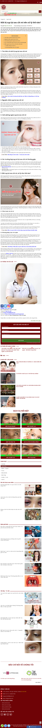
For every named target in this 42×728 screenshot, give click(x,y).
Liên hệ (2, 479)
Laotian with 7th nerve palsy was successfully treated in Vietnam (9, 349)
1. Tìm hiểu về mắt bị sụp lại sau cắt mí (12, 37)
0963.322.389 (8, 311)
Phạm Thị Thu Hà (8, 25)
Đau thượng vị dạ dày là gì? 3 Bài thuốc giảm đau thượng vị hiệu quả (12, 564)
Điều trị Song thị (10, 442)
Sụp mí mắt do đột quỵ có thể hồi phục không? (27, 373)
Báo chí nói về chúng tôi (21, 665)
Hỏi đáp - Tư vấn (4, 477)
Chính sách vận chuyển (6, 704)
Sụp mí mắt (9, 19)
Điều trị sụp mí (31, 457)
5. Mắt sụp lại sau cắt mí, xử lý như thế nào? (13, 44)
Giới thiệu (3, 464)
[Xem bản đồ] (23, 691)
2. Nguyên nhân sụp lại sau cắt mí (11, 39)
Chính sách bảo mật (6, 702)
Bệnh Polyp (3, 475)
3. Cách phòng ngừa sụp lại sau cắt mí (12, 40)
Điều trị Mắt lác (31, 426)
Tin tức (2, 470)
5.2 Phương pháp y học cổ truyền (12, 47)
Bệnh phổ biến (4, 472)
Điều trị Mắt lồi (10, 457)
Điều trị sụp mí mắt (10, 426)
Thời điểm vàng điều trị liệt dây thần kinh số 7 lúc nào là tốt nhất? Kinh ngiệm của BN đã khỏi (30, 350)
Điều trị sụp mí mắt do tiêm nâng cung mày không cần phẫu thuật (22, 230)
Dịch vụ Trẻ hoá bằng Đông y (31, 442)
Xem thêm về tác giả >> (36, 320)
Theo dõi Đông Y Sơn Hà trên (23, 25)
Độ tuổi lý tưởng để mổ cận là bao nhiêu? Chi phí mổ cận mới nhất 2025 (12, 527)
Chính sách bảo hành (6, 709)
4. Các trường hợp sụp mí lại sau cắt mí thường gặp (15, 42)
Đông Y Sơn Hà (9, 253)
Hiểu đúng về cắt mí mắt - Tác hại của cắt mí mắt (18, 154)
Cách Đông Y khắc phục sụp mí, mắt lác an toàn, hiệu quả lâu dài (22, 246)
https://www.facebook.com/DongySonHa (14, 314)
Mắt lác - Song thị (4, 468)
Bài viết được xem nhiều (7, 482)
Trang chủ (3, 19)
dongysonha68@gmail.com (21, 1)
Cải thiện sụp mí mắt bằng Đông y (8, 678)
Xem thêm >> (38, 682)
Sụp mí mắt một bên (6, 166)
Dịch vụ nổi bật (21, 411)
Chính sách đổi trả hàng (6, 706)
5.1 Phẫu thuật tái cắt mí (10, 45)
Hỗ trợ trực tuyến (32, 727)
